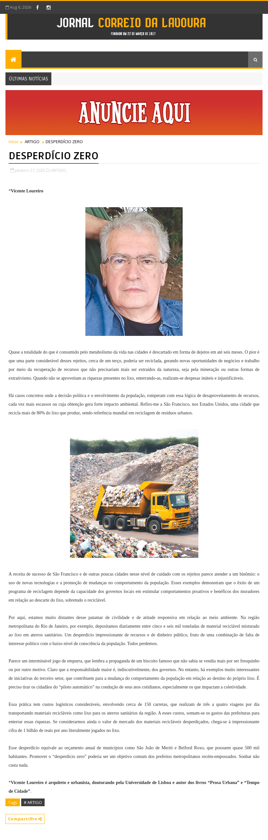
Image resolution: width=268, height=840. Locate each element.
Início (14, 141)
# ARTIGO (33, 802)
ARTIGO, (59, 170)
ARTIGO (32, 141)
